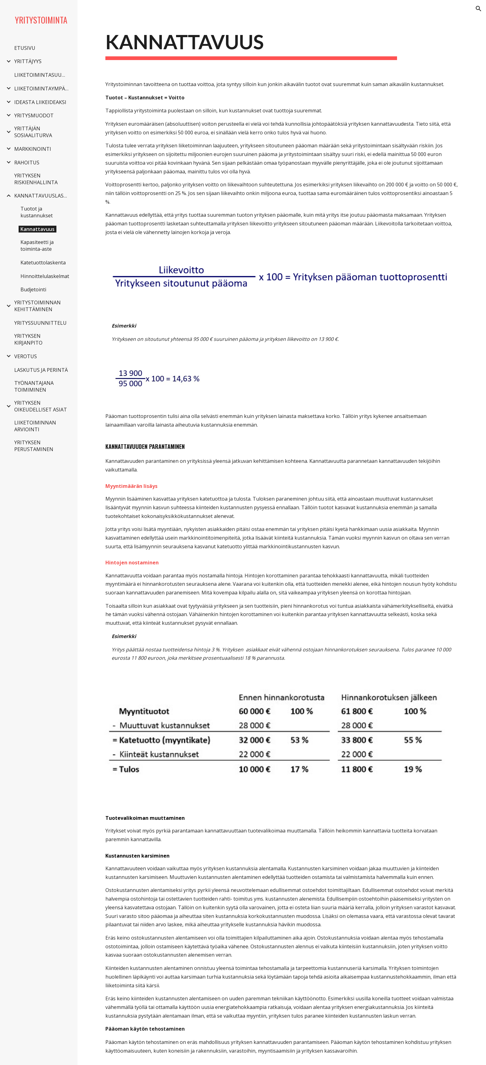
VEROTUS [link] (25, 356)
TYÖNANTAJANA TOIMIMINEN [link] (34, 386)
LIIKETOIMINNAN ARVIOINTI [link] (35, 426)
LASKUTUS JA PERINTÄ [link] (41, 370)
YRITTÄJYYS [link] (28, 61)
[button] (478, 8)
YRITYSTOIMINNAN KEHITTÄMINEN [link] (37, 306)
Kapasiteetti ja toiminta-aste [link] (37, 245)
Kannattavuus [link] (37, 229)
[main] (251, 44)
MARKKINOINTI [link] (32, 149)
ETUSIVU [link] (24, 48)
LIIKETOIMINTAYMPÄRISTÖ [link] (42, 88)
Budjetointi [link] (33, 289)
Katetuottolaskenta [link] (43, 262)
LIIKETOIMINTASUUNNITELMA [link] (42, 75)
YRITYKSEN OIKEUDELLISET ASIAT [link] (40, 406)
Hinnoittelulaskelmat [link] (44, 276)
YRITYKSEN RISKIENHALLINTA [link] (36, 179)
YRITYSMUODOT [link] (34, 115)
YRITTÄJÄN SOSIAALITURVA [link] (33, 132)
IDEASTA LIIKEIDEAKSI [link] (40, 102)
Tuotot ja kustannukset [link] (36, 212)
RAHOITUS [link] (26, 162)
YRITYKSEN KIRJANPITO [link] (28, 339)
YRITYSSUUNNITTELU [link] (40, 323)
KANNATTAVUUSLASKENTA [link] (42, 195)
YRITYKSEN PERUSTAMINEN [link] (33, 446)
